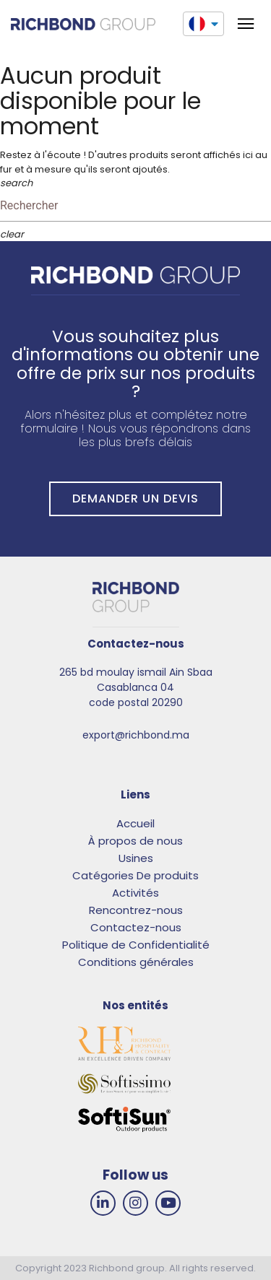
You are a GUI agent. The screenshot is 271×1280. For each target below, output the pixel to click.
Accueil (135, 823)
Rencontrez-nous (136, 910)
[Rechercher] (135, 206)
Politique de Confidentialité (136, 944)
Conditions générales (136, 962)
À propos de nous (135, 840)
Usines (136, 858)
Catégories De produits (135, 875)
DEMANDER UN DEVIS (135, 498)
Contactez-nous (135, 927)
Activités (135, 892)
